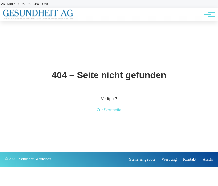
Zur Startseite (109, 110)
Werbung (169, 159)
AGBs (208, 159)
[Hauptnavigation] (207, 14)
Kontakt (189, 159)
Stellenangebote (142, 159)
